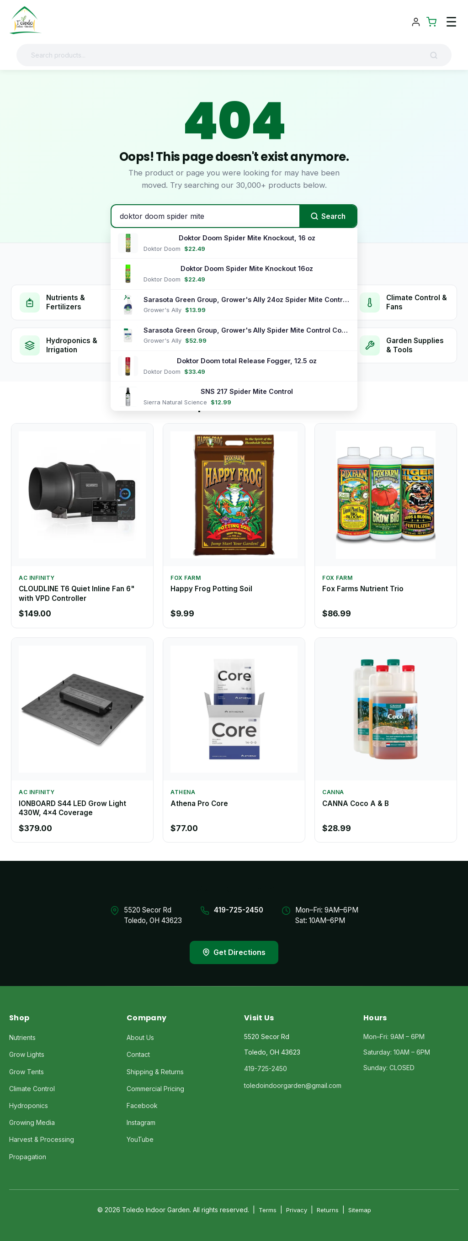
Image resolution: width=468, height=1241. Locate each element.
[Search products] (227, 55)
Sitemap (359, 1210)
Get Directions (234, 952)
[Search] (437, 55)
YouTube (140, 1139)
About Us (140, 1037)
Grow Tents (26, 1072)
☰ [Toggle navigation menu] (451, 22)
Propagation (27, 1157)
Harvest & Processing (41, 1139)
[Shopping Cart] (431, 22)
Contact (138, 1054)
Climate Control (32, 1089)
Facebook (142, 1105)
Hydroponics (28, 1105)
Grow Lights (26, 1054)
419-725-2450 (238, 910)
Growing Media (32, 1122)
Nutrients (22, 1037)
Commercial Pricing (155, 1089)
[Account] (416, 22)
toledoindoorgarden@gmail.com (292, 1085)
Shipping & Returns (155, 1072)
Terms (268, 1210)
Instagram (141, 1122)
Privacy (296, 1210)
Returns (328, 1210)
